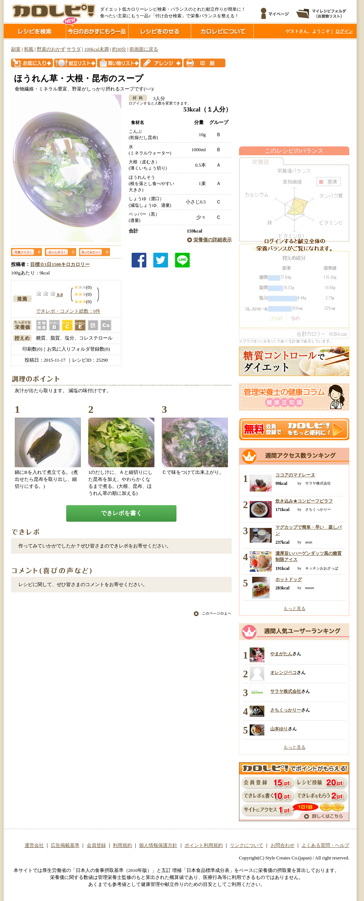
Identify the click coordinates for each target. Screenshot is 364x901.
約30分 (119, 49)
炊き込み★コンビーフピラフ (304, 501)
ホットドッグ (288, 579)
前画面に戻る (143, 49)
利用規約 (122, 845)
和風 (28, 49)
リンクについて (246, 845)
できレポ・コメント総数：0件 (68, 311)
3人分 (156, 98)
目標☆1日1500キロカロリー (60, 264)
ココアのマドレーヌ (295, 475)
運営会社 (34, 845)
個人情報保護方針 (158, 845)
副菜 (16, 49)
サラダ (74, 49)
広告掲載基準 (65, 845)
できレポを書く (121, 513)
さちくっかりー (285, 710)
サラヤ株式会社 (285, 691)
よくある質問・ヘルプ (325, 845)
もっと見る (294, 608)
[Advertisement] (294, 93)
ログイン (344, 31)
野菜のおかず (51, 49)
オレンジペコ (283, 672)
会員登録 (96, 845)
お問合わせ (283, 845)
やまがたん (281, 654)
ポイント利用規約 (204, 845)
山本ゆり (279, 729)
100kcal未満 (96, 49)
